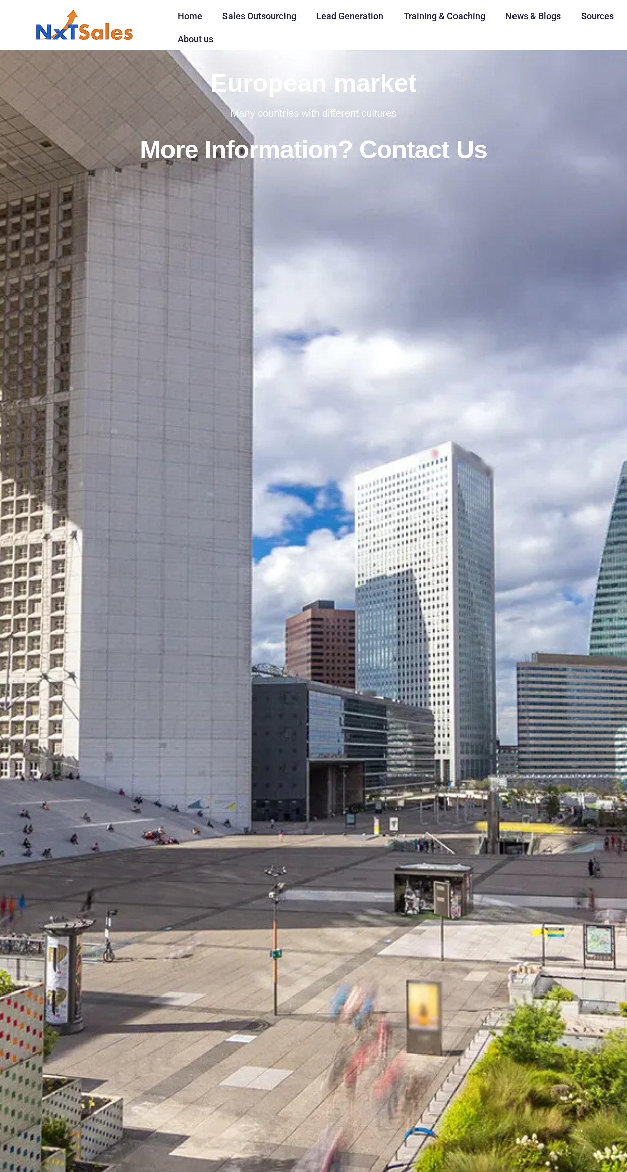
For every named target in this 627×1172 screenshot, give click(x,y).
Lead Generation (349, 16)
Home (190, 16)
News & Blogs (533, 16)
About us (195, 39)
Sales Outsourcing (259, 16)
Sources (597, 16)
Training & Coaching (444, 16)
